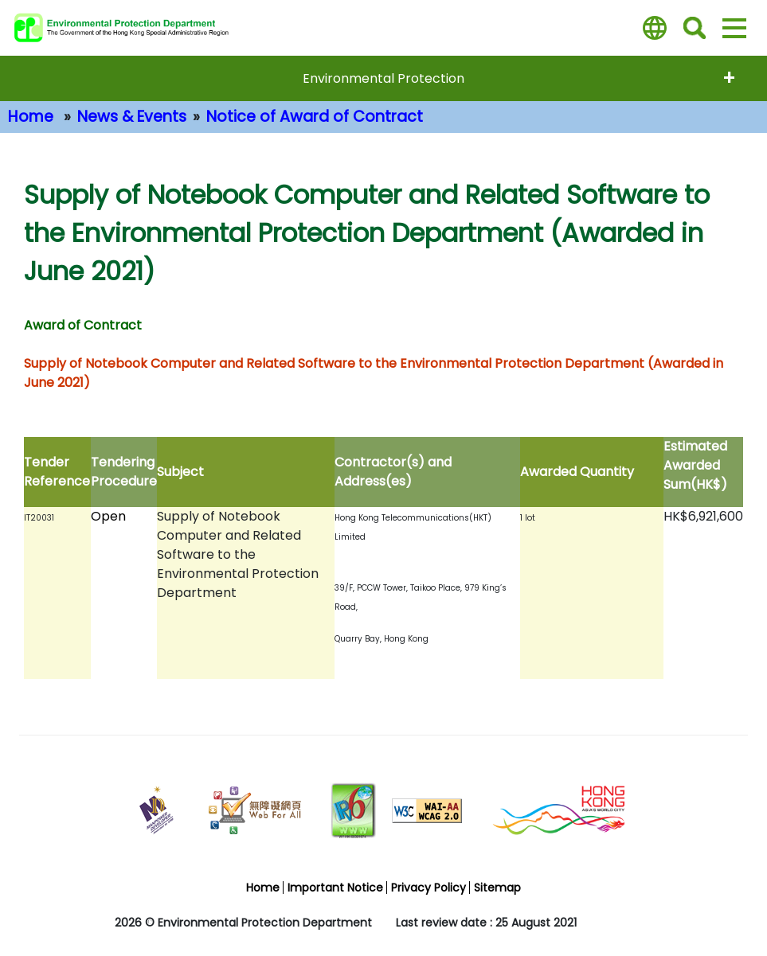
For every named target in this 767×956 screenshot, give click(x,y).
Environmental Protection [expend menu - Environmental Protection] (383, 78)
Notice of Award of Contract (314, 116)
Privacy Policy (428, 888)
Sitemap (497, 888)
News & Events (131, 116)
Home (30, 116)
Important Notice (335, 888)
